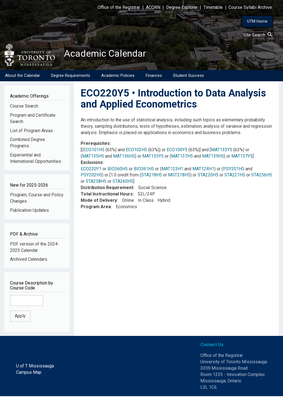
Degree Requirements (70, 76)
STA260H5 (122, 182)
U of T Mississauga (35, 366)
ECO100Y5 (177, 150)
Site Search (257, 35)
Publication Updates (29, 211)
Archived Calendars (28, 260)
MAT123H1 (172, 169)
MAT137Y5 (242, 156)
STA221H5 (234, 175)
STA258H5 (96, 182)
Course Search (24, 106)
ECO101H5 (93, 150)
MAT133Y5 (221, 150)
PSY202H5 (91, 175)
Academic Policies (118, 76)
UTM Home (257, 21)
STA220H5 (208, 175)
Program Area (96, 207)
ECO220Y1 (91, 169)
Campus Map (28, 372)
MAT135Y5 (153, 156)
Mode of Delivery (99, 200)
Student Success (188, 76)
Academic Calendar (107, 54)
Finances (154, 76)
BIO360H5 (118, 169)
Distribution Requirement (107, 188)
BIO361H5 (144, 169)
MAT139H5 (213, 156)
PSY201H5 (233, 169)
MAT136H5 (124, 156)
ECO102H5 (136, 150)
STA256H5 (261, 175)
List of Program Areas (31, 131)
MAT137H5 (182, 156)
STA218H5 (151, 175)
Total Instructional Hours (107, 194)
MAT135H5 (93, 156)
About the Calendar (22, 76)
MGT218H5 (179, 175)
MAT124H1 (203, 169)
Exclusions (92, 163)
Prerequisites (95, 144)
